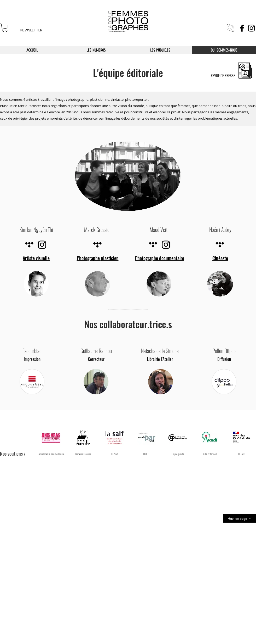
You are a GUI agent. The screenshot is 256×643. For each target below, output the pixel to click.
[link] (5, 28)
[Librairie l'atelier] (82, 454)
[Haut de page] (239, 518)
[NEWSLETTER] (31, 30)
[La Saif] (114, 454)
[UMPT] (146, 454)
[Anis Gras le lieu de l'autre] (51, 454)
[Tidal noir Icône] (29, 244)
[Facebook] (242, 28)
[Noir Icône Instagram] (42, 244)
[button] (209, 454)
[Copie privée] (178, 454)
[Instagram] (251, 28)
